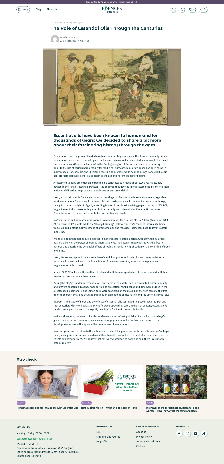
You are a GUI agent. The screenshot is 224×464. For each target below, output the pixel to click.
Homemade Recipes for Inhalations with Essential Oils (47, 407)
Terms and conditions (148, 441)
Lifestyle (78, 23)
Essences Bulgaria (59, 23)
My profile (101, 441)
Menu (25, 9)
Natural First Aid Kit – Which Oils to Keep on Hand (109, 407)
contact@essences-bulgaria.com (35, 438)
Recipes (21, 403)
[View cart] (203, 9)
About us (141, 432)
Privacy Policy (144, 436)
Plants (150, 403)
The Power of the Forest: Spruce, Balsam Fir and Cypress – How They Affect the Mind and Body (172, 409)
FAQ (98, 432)
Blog (38, 9)
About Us (52, 9)
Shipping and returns (108, 436)
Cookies (140, 446)
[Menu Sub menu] (19, 9)
